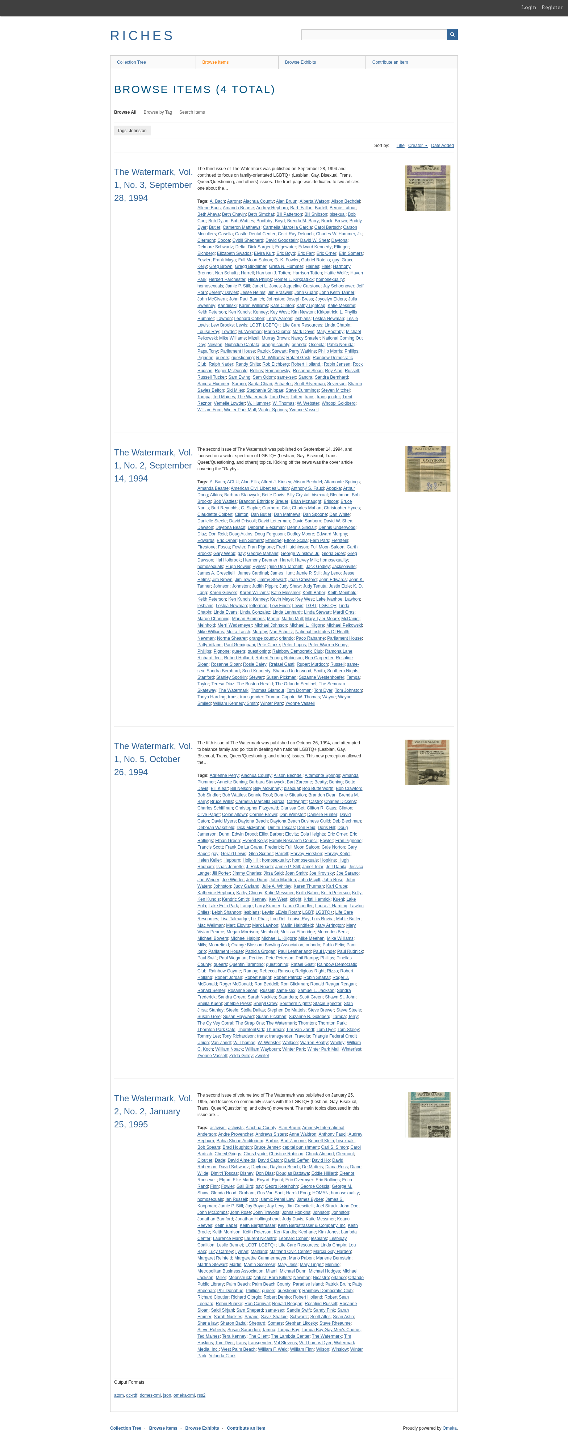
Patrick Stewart (272, 351)
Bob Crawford (349, 788)
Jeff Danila (336, 866)
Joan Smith (296, 873)
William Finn (302, 1349)
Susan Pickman (281, 677)
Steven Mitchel (335, 390)
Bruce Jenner (267, 1147)
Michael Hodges (324, 1271)
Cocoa (223, 240)
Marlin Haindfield (297, 925)
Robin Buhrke (229, 1303)
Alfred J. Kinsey (276, 481)
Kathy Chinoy (249, 892)
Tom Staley (348, 1029)
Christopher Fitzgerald (256, 808)
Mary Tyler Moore (322, 618)
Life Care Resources (302, 325)
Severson (336, 383)
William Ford (209, 409)
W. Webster (308, 403)
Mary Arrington (330, 925)
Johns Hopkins (296, 1212)
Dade (220, 1160)
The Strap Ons (249, 1023)
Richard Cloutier (213, 1297)
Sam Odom (264, 377)
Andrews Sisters (271, 1134)
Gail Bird (245, 1186)
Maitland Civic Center (290, 1251)
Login (528, 7)
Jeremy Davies (223, 292)
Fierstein (339, 540)
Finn (214, 1186)
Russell (352, 370)
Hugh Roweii (237, 566)
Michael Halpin (244, 938)
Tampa (203, 396)
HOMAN (320, 1192)
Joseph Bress (300, 299)
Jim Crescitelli (300, 1205)
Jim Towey (245, 579)
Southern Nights (342, 670)
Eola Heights (312, 834)
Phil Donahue (230, 1290)
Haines (312, 266)
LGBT (255, 325)
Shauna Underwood (292, 670)
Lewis (241, 325)
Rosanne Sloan (307, 370)
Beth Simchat (261, 214)
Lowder (229, 331)
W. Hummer (258, 403)
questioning (242, 357)
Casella (225, 233)
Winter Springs (272, 409)
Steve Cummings (302, 390)
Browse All (125, 112)
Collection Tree (131, 62)
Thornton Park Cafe (216, 1029)
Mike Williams (232, 338)
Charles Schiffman (215, 808)
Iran (253, 1199)
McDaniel (350, 618)
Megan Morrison (242, 931)
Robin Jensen (337, 364)
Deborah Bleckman (266, 527)
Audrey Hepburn (272, 207)
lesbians (302, 318)
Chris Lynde (255, 1153)
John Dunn (256, 879)
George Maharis (262, 553)
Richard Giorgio (246, 1297)
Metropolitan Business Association (230, 1271)
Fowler (203, 259)
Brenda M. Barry (303, 220)
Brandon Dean (322, 795)
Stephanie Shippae (264, 390)
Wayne (329, 696)
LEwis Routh (288, 912)
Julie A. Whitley (276, 886)
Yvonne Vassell (303, 409)
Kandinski (227, 305)
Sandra (305, 377)
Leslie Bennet (230, 1245)
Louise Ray (208, 331)
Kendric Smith (235, 899)
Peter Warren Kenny (327, 644)
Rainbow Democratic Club (297, 651)
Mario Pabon (301, 1258)
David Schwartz (234, 1166)
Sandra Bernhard (331, 377)
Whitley (337, 1042)
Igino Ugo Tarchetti (285, 566)
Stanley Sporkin (231, 677)
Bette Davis (273, 494)
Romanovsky (277, 370)
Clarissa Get (292, 808)
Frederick (274, 847)
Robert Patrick (287, 977)
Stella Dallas (253, 1010)
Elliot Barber (271, 834)
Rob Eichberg (275, 364)
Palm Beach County (271, 1284)
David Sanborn (306, 521)
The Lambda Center (290, 1336)
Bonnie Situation (290, 795)
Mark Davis (303, 331)
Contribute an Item (390, 62)
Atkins (216, 494)
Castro (315, 801)
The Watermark (252, 396)
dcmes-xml (150, 1395)
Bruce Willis (221, 801)
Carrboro (270, 507)
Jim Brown (222, 579)
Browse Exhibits (300, 62)
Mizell (253, 338)
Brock (327, 220)
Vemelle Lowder (229, 403)
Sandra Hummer (213, 383)
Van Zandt (221, 1042)
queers (222, 357)
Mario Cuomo (277, 331)
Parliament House (237, 351)
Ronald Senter (211, 990)
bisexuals (346, 1140)
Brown (341, 220)
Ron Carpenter (319, 657)
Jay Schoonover (338, 286)
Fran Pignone (261, 547)
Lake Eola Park (223, 905)
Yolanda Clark (222, 1355)
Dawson (205, 527)
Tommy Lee (208, 1036)
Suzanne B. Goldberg (309, 1016)
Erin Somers (351, 253)
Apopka (333, 488)
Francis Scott (210, 847)
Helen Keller (209, 860)
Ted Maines (224, 396)
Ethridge (273, 540)
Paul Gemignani (239, 644)
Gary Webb (224, 553)
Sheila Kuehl (209, 1003)
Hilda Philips (260, 279)
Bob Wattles (242, 220)
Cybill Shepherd (248, 240)
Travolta (302, 1036)
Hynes (258, 566)
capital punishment (301, 1147)
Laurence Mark (227, 1238)
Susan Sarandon (243, 1329)
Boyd (280, 220)
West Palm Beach (238, 1349)
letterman (258, 605)
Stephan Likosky (301, 1323)
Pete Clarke (268, 644)
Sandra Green (231, 997)
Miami (271, 1271)
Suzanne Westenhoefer (321, 677)
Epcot (277, 1179)
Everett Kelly (254, 840)
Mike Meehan (311, 938)
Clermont (206, 240)
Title (401, 145)
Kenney (260, 312)
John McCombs (212, 1212)
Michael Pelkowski (344, 625)
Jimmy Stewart (272, 579)
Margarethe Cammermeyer (260, 1258)
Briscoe (330, 501)
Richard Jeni (209, 657)
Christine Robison (286, 1153)
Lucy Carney (221, 1251)
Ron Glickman (294, 984)
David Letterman (274, 521)
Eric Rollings (328, 1179)
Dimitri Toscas (281, 827)
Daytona (339, 240)
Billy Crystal (298, 494)
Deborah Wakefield (215, 827)
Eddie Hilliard (324, 1173)
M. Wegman (250, 331)
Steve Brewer (321, 1010)
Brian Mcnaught (306, 501)
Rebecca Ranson (276, 971)
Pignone (205, 357)
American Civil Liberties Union (260, 488)
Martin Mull (292, 618)
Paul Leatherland (294, 951)
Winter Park (271, 703)
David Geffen (297, 1160)
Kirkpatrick (327, 312)
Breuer (281, 501)
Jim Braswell (280, 292)
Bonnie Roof (260, 795)
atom (119, 1395)
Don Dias (264, 1173)
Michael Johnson (270, 625)
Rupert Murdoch (312, 664)
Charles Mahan (306, 507)
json (167, 1395)
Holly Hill (251, 860)
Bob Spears (208, 1147)
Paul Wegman (232, 957)
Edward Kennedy (314, 246)
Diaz (201, 534)
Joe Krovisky (321, 873)
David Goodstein (282, 240)
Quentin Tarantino (246, 964)
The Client (259, 1336)
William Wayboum (262, 1049)
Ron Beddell (266, 984)
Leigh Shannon (226, 912)
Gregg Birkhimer (250, 266)
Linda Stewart (317, 612)
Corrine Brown (263, 814)
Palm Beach (238, 1284)
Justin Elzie (340, 586)
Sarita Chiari (260, 383)
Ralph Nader (221, 364)
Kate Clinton (282, 305)
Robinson (293, 657)
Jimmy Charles (247, 873)
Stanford (205, 677)
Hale (326, 266)
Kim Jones (328, 1232)
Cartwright (297, 801)
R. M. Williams (270, 357)
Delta (240, 246)
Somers (275, 1323)
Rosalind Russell (321, 1303)
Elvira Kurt (264, 253)
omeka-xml (184, 1395)
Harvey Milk (306, 560)
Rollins (256, 370)
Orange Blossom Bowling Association (267, 944)
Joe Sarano (348, 873)
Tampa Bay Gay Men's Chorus (331, 1329)
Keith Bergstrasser (258, 1225)
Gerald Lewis (233, 853)
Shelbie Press (237, 1003)
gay (335, 259)
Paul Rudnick (350, 951)
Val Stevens (285, 1342)
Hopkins (328, 860)
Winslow (339, 1349)
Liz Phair (259, 918)
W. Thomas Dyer (315, 1342)
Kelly (357, 892)
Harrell (247, 273)
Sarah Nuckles (262, 997)
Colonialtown (234, 814)
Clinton (241, 514)
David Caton (270, 1160)
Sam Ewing (239, 377)
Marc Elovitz (238, 925)
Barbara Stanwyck (241, 494)
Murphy (259, 631)
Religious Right (310, 971)
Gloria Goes (333, 553)
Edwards (205, 540)
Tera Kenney (234, 1336)
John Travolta (266, 1212)
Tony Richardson (238, 1036)
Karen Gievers (223, 592)
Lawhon (224, 318)
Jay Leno (332, 573)
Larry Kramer (267, 905)
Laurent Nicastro (260, 1238)
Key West (279, 312)
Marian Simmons (248, 618)
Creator (416, 145)
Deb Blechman (347, 821)
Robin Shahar (317, 977)
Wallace (290, 1042)
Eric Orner (327, 253)
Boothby (264, 220)
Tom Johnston (348, 690)
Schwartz (299, 1316)
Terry (353, 1016)
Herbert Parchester (227, 279)
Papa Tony (207, 351)
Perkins (256, 957)
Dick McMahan (251, 827)
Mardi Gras (343, 612)
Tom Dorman (299, 690)
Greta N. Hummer (286, 266)
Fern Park (319, 540)
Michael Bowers (212, 938)
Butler (214, 227)
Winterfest (351, 1049)
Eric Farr (305, 253)
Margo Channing (213, 618)
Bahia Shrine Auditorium (240, 1140)
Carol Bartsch (327, 227)
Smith (319, 670)
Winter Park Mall (240, 409)
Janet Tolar (312, 866)
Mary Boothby (330, 331)
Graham (246, 1192)
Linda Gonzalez (255, 612)
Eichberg (205, 253)
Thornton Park (332, 1023)
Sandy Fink (324, 1310)
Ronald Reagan (287, 1303)
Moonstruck (240, 1277)
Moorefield (219, 944)
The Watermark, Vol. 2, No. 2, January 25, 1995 (153, 1111)
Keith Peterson (211, 312)
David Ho (321, 1160)
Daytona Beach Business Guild (300, 821)
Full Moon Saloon (255, 259)
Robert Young (268, 657)
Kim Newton (303, 312)
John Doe (349, 1205)
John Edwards (333, 579)
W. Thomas (283, 403)
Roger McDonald (231, 370)
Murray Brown (275, 338)
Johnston (275, 299)
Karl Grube (336, 886)
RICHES (142, 35)
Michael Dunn (293, 1271)
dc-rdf (131, 1395)
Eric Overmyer (299, 1179)
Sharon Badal (233, 1323)
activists (235, 1127)
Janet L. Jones (266, 286)
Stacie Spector (327, 1003)
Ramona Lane (338, 651)
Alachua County (258, 201)
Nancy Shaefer (305, 338)
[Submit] (452, 34)
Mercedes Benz (332, 931)
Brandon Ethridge (256, 501)
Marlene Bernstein (333, 1258)
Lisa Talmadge (234, 918)
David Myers (224, 821)
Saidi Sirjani (222, 1310)
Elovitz (291, 834)
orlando (299, 344)
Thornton (307, 1023)
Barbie (272, 1140)
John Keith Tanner (337, 292)
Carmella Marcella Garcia (287, 227)
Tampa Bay (288, 1329)
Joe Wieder (233, 879)
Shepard (257, 1323)
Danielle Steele (212, 521)
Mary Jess (287, 1264)
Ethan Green (227, 840)
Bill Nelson (240, 788)
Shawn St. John (340, 997)
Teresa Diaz (222, 683)
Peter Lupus (294, 644)
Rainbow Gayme (225, 971)
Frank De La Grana (244, 847)
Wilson (322, 1349)
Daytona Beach (230, 527)
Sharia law (207, 1323)
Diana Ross (336, 1166)
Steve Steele (349, 1010)
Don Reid (218, 534)
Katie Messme (341, 305)
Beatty (320, 782)
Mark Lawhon (265, 925)
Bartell (321, 207)
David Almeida (241, 1160)
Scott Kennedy (256, 670)
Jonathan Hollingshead (257, 1219)
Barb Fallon (301, 207)
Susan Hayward (238, 1016)
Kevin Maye (281, 599)
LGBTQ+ (271, 325)
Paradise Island (308, 1284)
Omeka (450, 1428)
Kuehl (338, 899)
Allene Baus (209, 207)
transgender (328, 396)
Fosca (224, 547)
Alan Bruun (286, 201)
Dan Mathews (287, 514)
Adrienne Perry (224, 775)
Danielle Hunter (322, 814)
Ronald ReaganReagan (333, 984)
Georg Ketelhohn (281, 1186)
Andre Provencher (235, 1134)
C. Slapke (250, 507)
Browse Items (215, 62)
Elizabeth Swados (234, 253)
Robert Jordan (228, 977)
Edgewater (285, 246)
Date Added (442, 145)
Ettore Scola (296, 540)
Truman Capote (281, 696)
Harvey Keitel (337, 853)
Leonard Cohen (249, 318)
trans (309, 396)
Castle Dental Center (255, 233)
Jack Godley (318, 566)
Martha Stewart (212, 1264)
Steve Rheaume (335, 1323)
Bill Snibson (316, 214)
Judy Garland (246, 886)
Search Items (192, 112)
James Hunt (281, 573)
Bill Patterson (289, 214)
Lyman (241, 1251)
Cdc (285, 507)
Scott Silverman (309, 383)
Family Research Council (293, 840)
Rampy (250, 971)
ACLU (233, 481)
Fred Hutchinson (292, 547)
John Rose (332, 879)
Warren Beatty (314, 1042)
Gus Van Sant (270, 1192)
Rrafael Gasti (281, 664)
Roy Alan (333, 370)
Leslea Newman (328, 318)
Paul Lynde (324, 951)
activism (217, 1127)
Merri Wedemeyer (234, 625)
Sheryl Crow (265, 1003)
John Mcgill (309, 879)
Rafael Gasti (298, 357)
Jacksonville (344, 566)
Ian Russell (236, 1199)
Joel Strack (326, 1205)
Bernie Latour (343, 207)
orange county (275, 344)
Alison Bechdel (345, 201)
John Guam (306, 292)
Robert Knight (258, 977)
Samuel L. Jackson (316, 990)
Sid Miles (235, 390)
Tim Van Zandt (300, 1029)
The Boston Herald (255, 683)
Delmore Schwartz (215, 246)
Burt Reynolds (224, 507)
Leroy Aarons (279, 318)
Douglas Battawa (292, 1173)
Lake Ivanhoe (329, 599)
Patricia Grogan (260, 951)
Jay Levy (275, 1205)
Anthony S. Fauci (307, 488)
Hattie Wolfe (336, 273)
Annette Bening (232, 782)
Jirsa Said (273, 873)
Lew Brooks (222, 325)
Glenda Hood (224, 1192)
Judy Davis (293, 1219)
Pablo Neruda (340, 344)
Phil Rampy (307, 957)
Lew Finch (280, 605)
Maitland (259, 1251)
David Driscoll (242, 521)
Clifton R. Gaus (321, 808)
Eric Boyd (285, 253)
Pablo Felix (333, 944)
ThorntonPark (251, 1029)
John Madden (283, 879)
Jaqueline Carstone (302, 286)
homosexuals (210, 286)
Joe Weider (208, 879)
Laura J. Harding (331, 905)
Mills (201, 944)
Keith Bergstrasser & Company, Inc (312, 1225)
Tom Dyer (279, 396)
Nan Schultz (281, 631)
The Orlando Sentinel (295, 683)
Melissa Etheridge (297, 931)
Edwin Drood (244, 834)
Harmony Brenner (260, 560)
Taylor (203, 683)
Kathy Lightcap (310, 305)
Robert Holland (238, 657)
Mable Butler (348, 918)
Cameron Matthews (241, 227)
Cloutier (204, 1160)
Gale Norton (333, 847)
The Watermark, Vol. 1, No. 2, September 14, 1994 (153, 465)
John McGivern (212, 299)
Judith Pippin (264, 586)
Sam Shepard (249, 1310)
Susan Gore (209, 1016)
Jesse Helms (253, 292)
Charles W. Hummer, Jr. (339, 233)
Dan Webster (292, 814)
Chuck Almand (320, 1153)
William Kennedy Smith (235, 703)
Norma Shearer (232, 638)
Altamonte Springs (342, 481)
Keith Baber (313, 592)
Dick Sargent (260, 246)
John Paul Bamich (246, 299)
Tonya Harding (211, 696)
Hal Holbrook (228, 560)
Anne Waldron (303, 1134)
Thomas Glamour (267, 690)
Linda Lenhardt (286, 612)
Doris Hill (326, 827)
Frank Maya (224, 259)
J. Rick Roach (259, 866)
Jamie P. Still (237, 286)
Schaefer (283, 383)
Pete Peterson (279, 957)
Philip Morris (330, 351)
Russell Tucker (211, 377)
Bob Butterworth (318, 788)
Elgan (224, 1179)
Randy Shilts (247, 364)
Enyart (263, 1179)
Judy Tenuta (315, 586)
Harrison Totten (307, 273)
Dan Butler (261, 514)
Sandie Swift (299, 1310)
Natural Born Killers (272, 1277)
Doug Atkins (240, 534)
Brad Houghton (237, 1147)
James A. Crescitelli (216, 573)
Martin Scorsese (259, 1264)
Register (552, 7)
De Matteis (312, 1166)
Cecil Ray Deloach (296, 233)
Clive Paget (208, 814)
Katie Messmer (285, 592)
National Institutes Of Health (322, 631)
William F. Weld (273, 1349)
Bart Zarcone (299, 782)
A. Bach (217, 201)
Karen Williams (253, 305)
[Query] (379, 34)
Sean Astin (343, 1316)
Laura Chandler (298, 905)
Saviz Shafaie (274, 1316)
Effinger (341, 246)
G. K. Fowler (287, 259)
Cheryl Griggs (227, 1153)
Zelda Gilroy (241, 1055)
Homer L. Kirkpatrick (294, 279)
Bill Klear (219, 788)
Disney (247, 1173)
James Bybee (310, 1199)
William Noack (229, 1049)
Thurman (275, 1029)
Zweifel (262, 1055)
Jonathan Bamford (215, 1219)
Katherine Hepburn (215, 892)
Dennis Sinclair (301, 527)
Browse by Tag (158, 112)
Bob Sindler (208, 795)
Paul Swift (207, 957)
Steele (232, 1010)
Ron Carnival (257, 1303)
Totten (296, 396)
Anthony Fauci (332, 1134)
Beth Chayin (234, 214)
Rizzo (332, 971)
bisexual (338, 214)
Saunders (287, 997)
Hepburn (232, 860)
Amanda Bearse (238, 207)
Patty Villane (209, 644)
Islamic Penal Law (277, 1199)
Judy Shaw (290, 586)
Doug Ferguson (270, 534)
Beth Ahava (208, 214)
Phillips (351, 351)
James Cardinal (253, 573)
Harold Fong (298, 1192)
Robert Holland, (306, 364)
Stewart (256, 677)
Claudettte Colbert (215, 514)
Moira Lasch (238, 631)
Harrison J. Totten (273, 273)
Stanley (216, 1010)
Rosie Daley (255, 664)
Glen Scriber (260, 853)
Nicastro (321, 1277)
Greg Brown (221, 266)
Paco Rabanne (310, 638)
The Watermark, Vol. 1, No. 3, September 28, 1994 (153, 185)
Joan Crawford (302, 579)
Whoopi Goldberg (338, 403)
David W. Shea (314, 240)
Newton (215, 344)
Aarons (234, 201)
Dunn (224, 834)
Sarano (239, 383)
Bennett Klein (321, 1140)
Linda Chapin (337, 325)
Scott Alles (320, 1316)
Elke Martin (243, 1179)
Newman (205, 638)
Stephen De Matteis (286, 1010)
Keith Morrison (226, 1232)
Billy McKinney (267, 788)
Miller (221, 1277)
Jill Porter (221, 873)
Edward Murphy (332, 534)
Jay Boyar (255, 1205)
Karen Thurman (309, 886)
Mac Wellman (210, 925)
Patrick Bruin (337, 1284)
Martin (273, 618)
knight (295, 899)
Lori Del (277, 918)
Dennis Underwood (336, 527)
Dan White (339, 514)
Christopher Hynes (342, 507)
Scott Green (311, 997)
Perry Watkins (302, 351)
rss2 (201, 1395)
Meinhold (206, 625)
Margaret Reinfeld (214, 1258)
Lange (246, 905)
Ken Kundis (239, 312)
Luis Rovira (323, 918)
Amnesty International (323, 1127)
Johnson (221, 586)
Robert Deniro (277, 1297)
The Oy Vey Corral (215, 1023)
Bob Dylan (218, 220)
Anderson (206, 1134)
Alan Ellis (250, 481)
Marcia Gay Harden (332, 1251)
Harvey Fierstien (306, 853)
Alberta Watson (314, 201)
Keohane (307, 1232)
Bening (336, 782)
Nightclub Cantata (242, 344)
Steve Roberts (211, 1329)
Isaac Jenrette (229, 866)
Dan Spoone (315, 514)
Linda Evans (226, 612)
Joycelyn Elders (331, 299)
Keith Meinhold (342, 592)
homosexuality (330, 279)
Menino (332, 1264)
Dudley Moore (300, 534)
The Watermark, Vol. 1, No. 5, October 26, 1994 (153, 759)
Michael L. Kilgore (306, 625)
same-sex (286, 377)
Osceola (317, 344)
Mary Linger (311, 1264)
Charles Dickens (340, 801)
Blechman (339, 494)
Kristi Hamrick (317, 899)
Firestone (206, 547)
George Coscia (314, 1186)
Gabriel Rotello (315, 259)
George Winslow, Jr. (300, 553)
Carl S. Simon (334, 1147)
